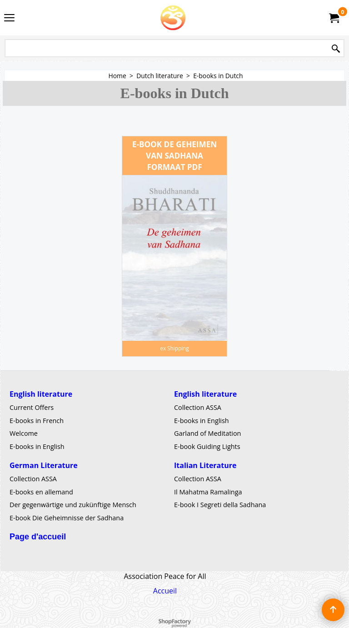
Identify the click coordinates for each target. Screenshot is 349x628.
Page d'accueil (38, 536)
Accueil (165, 591)
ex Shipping (174, 348)
